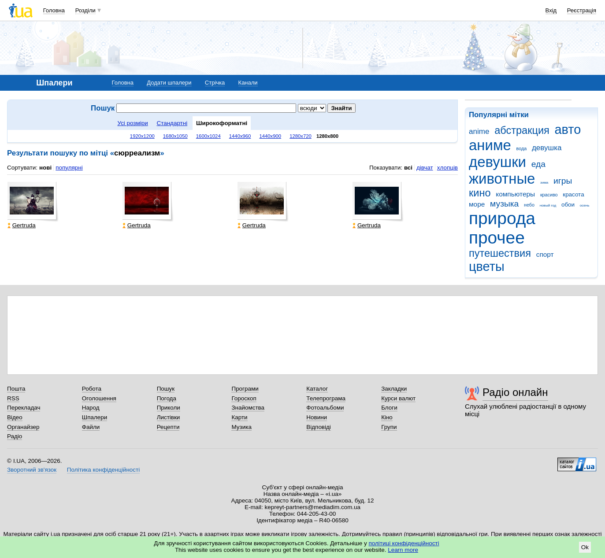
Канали (248, 82)
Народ (91, 407)
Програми (244, 388)
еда (538, 164)
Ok (585, 547)
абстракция (521, 130)
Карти (239, 417)
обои (568, 204)
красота (573, 194)
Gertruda (21, 225)
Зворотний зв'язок (31, 469)
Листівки (168, 417)
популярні (69, 167)
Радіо (14, 436)
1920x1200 (142, 136)
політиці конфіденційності (404, 543)
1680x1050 (175, 136)
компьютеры (515, 194)
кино (480, 193)
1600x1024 (208, 136)
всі (408, 167)
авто (568, 129)
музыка (504, 203)
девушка (547, 148)
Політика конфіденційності (103, 469)
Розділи (85, 10)
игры (562, 180)
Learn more (403, 550)
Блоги (389, 407)
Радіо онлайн (515, 392)
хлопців (447, 167)
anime (479, 131)
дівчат (424, 167)
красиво (549, 194)
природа (502, 218)
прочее (497, 237)
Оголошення (99, 398)
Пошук (166, 388)
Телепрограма (325, 398)
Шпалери (94, 417)
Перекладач (23, 407)
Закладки (394, 388)
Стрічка (215, 82)
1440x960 (240, 136)
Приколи (168, 407)
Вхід (551, 10)
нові (45, 167)
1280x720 (301, 136)
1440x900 (271, 136)
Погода (166, 398)
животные (502, 178)
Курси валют (398, 398)
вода (521, 148)
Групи (389, 427)
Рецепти (168, 427)
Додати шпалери (169, 82)
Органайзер (23, 427)
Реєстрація (581, 10)
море (477, 204)
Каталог (317, 388)
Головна (54, 10)
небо (529, 204)
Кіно (387, 417)
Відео (14, 417)
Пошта (16, 388)
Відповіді (318, 427)
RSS (13, 398)
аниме (490, 145)
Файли (91, 427)
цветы (487, 266)
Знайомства (247, 407)
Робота (91, 388)
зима (544, 183)
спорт (545, 254)
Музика (241, 427)
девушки (497, 162)
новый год (548, 205)
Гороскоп (243, 398)
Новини (316, 417)
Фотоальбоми (325, 407)
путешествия (500, 253)
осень (585, 205)
